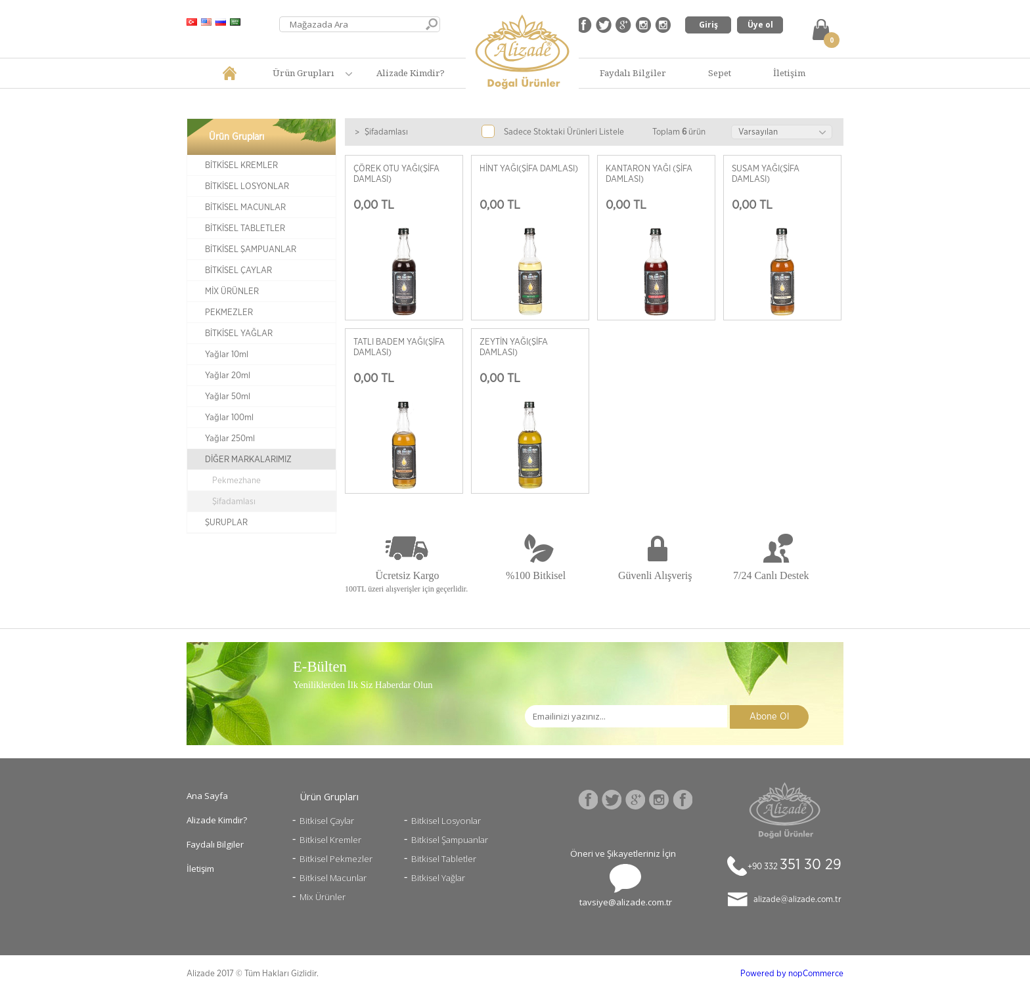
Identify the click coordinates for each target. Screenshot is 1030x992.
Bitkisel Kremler (330, 840)
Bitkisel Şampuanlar (449, 840)
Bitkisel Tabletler (443, 859)
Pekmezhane (236, 480)
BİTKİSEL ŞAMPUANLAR (250, 249)
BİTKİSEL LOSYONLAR (247, 186)
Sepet (719, 73)
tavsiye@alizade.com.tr (625, 902)
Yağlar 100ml (229, 417)
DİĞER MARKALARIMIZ (248, 459)
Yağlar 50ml (227, 396)
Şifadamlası (234, 501)
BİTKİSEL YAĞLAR (239, 333)
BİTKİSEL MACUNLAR (245, 207)
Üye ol (760, 24)
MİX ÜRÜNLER (232, 291)
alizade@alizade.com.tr (797, 899)
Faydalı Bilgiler (633, 73)
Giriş (708, 24)
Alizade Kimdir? (410, 73)
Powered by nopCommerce (791, 973)
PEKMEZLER (229, 312)
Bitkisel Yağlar (438, 878)
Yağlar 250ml (230, 438)
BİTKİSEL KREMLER (241, 165)
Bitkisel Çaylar (327, 821)
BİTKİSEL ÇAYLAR (238, 270)
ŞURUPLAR (226, 522)
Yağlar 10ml (226, 354)
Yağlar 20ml (227, 375)
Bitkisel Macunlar (333, 878)
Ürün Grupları (303, 73)
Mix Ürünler (323, 897)
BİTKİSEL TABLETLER (245, 228)
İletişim (789, 73)
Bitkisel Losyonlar (446, 821)
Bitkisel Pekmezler (336, 859)
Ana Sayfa (207, 796)
